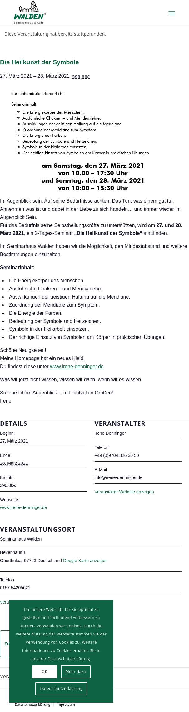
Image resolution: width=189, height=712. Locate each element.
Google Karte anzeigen (85, 560)
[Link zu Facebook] (170, 695)
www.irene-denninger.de (77, 366)
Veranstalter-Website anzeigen (124, 491)
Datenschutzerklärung (61, 688)
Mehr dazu (76, 671)
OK (44, 671)
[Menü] (171, 12)
